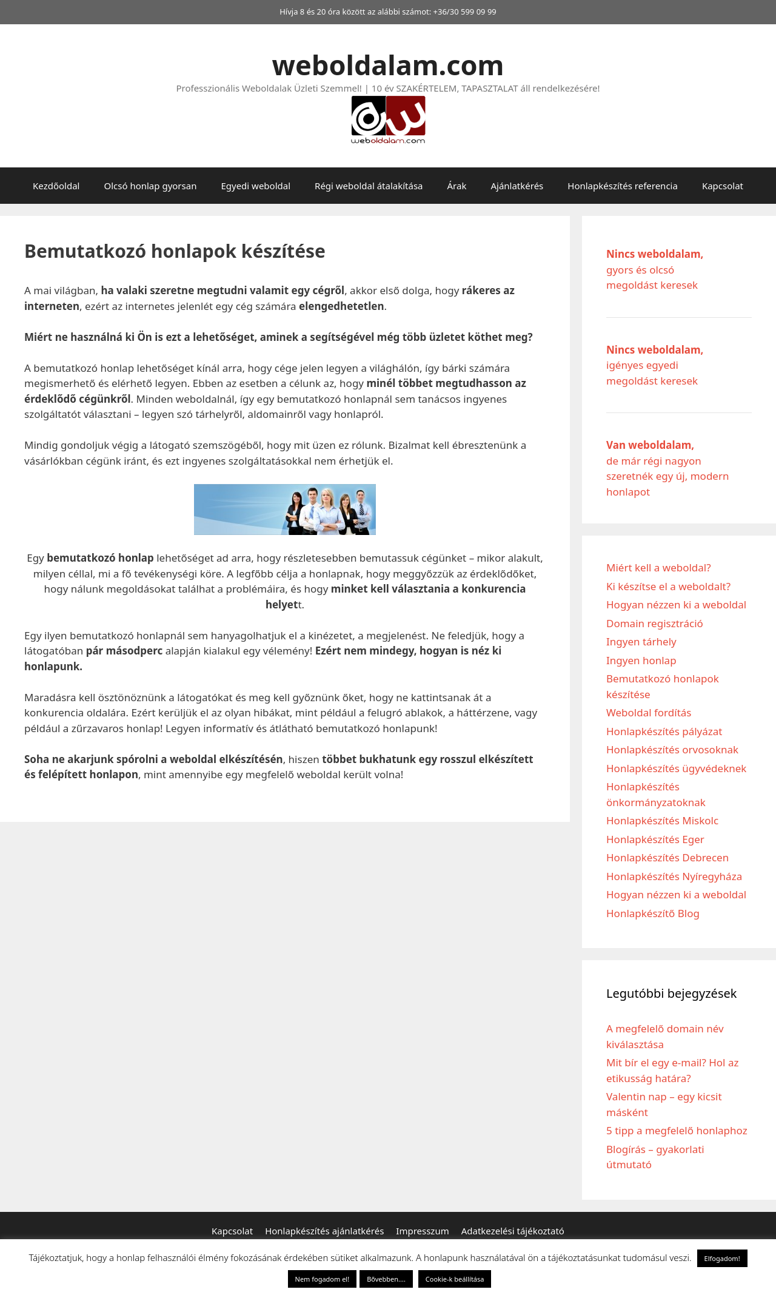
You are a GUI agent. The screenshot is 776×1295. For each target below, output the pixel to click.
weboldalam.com (388, 64)
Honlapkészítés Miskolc (662, 820)
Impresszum (422, 1231)
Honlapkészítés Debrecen (667, 857)
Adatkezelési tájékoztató (512, 1231)
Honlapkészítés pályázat (664, 731)
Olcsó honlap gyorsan (150, 186)
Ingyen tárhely (641, 641)
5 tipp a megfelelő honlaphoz (677, 1130)
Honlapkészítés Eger (655, 839)
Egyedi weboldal (255, 186)
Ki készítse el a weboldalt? (668, 586)
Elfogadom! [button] (722, 1258)
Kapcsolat (722, 186)
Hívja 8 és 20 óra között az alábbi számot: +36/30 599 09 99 (388, 11)
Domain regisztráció (654, 623)
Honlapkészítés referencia (622, 186)
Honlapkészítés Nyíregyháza (674, 876)
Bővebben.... (386, 1278)
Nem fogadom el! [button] (322, 1278)
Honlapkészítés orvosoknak (672, 749)
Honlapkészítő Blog (653, 913)
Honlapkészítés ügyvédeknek (676, 768)
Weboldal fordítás (648, 712)
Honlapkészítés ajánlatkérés (324, 1231)
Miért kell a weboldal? (658, 567)
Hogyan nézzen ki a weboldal (676, 604)
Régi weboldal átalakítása (369, 186)
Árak (457, 186)
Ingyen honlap (641, 660)
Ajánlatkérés (516, 186)
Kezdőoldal (56, 186)
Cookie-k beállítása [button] (455, 1278)
